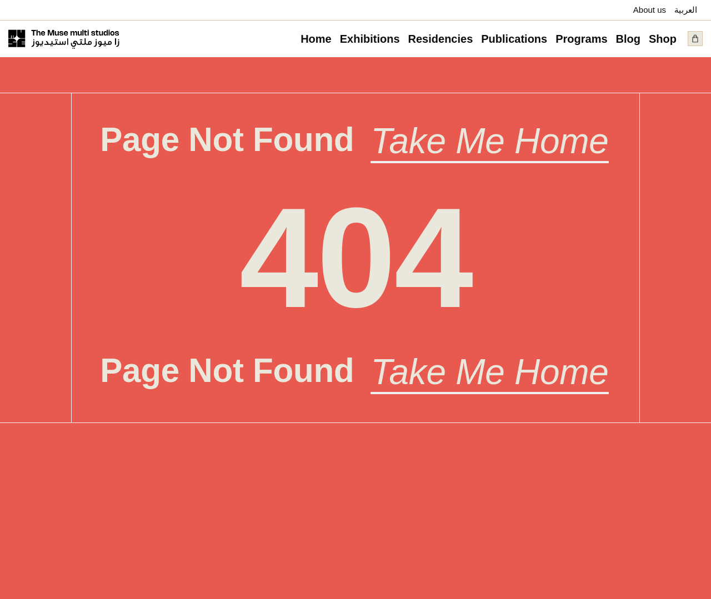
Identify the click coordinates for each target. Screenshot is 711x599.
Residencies (440, 39)
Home (316, 39)
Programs (581, 39)
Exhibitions (370, 39)
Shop (663, 39)
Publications (514, 39)
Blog (628, 39)
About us (649, 9)
